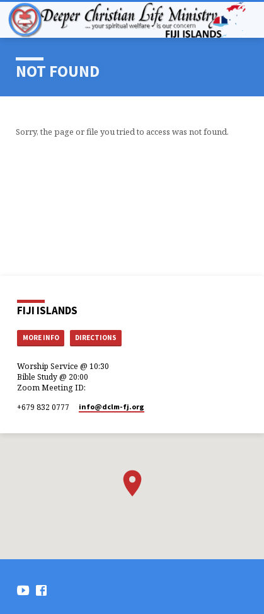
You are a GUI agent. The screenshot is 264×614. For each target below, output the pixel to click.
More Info (41, 337)
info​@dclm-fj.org (111, 406)
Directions (96, 337)
